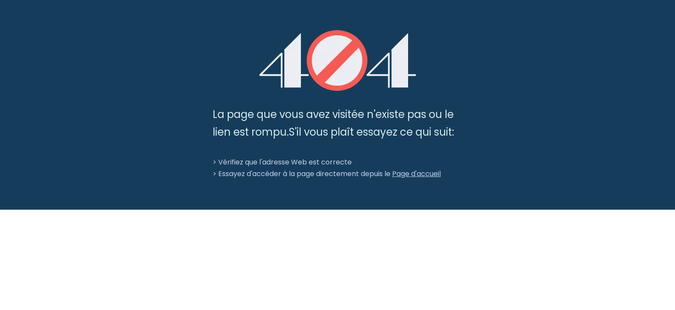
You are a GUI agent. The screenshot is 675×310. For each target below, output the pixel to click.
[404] (337, 60)
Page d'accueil (416, 174)
